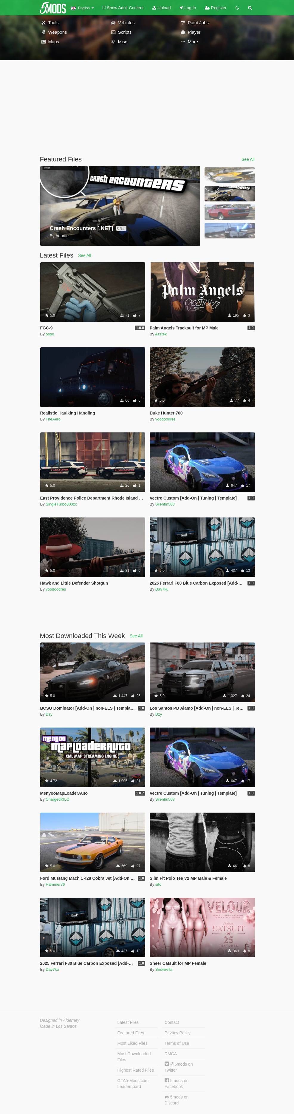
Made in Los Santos (58, 1026)
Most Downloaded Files (134, 1056)
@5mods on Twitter (179, 1067)
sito (158, 884)
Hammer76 (55, 884)
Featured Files (130, 1032)
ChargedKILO (57, 799)
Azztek (161, 334)
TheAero (53, 419)
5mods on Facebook (176, 1083)
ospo (50, 334)
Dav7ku (161, 589)
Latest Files (128, 1022)
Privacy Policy (178, 1032)
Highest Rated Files (135, 1070)
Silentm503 (165, 504)
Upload (161, 7)
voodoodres (165, 419)
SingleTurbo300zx (61, 504)
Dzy (49, 714)
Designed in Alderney (60, 1020)
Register (215, 7)
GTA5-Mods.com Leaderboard (133, 1083)
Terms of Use (177, 1043)
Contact (172, 1022)
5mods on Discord (176, 1100)
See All (248, 159)
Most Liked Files (132, 1043)
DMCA (171, 1053)
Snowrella (163, 969)
